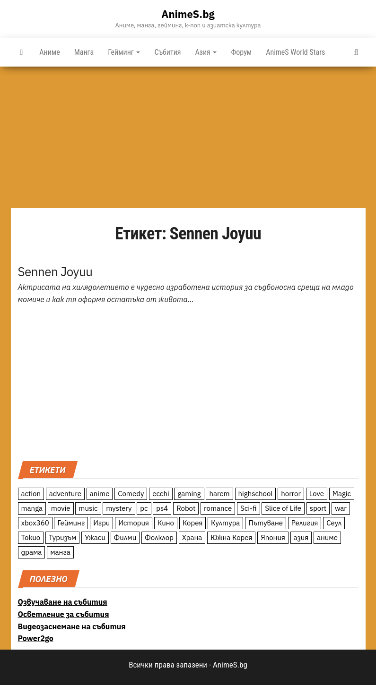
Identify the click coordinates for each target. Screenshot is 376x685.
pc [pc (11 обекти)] (144, 508)
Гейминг (124, 52)
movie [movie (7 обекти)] (60, 508)
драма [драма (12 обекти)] (31, 552)
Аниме (49, 52)
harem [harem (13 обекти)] (219, 493)
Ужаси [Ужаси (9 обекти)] (95, 537)
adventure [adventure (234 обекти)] (65, 493)
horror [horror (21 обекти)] (291, 493)
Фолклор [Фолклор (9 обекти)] (159, 537)
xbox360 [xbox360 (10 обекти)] (35, 522)
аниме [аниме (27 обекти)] (327, 537)
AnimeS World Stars (295, 52)
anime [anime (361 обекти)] (100, 493)
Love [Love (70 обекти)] (316, 493)
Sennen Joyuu (55, 271)
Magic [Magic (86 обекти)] (341, 493)
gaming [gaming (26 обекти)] (189, 493)
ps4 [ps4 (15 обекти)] (162, 508)
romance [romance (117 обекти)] (218, 508)
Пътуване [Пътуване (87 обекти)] (265, 522)
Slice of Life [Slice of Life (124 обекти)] (283, 508)
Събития (167, 52)
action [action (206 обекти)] (31, 493)
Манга (84, 52)
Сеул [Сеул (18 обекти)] (333, 522)
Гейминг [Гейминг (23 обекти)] (71, 522)
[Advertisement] (188, 137)
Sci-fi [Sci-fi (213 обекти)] (248, 508)
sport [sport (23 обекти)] (318, 508)
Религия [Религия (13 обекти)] (304, 522)
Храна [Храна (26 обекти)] (192, 537)
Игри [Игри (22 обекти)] (101, 522)
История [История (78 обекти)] (133, 522)
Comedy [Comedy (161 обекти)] (131, 493)
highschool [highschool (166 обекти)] (255, 493)
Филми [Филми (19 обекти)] (125, 537)
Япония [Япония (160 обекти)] (273, 537)
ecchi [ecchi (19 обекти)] (160, 493)
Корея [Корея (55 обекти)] (193, 522)
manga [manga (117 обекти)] (32, 508)
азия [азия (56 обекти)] (301, 537)
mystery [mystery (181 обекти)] (118, 508)
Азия (206, 52)
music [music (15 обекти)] (88, 508)
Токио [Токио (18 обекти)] (31, 537)
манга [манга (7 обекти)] (60, 552)
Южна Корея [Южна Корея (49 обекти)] (231, 537)
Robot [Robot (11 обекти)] (185, 508)
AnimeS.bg (187, 14)
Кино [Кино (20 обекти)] (165, 522)
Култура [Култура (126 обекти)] (225, 522)
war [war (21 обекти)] (341, 508)
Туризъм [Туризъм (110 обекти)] (63, 537)
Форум (241, 52)
